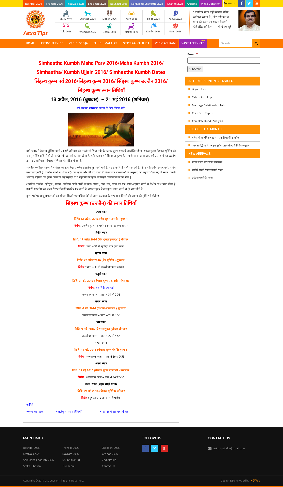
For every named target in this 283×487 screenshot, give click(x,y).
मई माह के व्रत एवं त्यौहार (115, 411)
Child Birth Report (202, 113)
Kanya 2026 (175, 15)
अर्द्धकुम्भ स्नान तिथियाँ (69, 411)
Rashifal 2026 (33, 3)
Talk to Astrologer (203, 97)
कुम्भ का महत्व (35, 411)
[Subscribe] (195, 69)
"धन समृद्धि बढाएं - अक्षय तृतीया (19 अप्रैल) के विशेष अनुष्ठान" (221, 145)
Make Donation (210, 3)
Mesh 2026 (66, 15)
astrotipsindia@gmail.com (229, 448)
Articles (192, 3)
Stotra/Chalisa (32, 466)
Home (30, 43)
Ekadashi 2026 (97, 3)
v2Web (255, 480)
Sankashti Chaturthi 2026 (147, 3)
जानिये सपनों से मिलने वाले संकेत (207, 170)
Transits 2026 (54, 3)
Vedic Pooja (78, 43)
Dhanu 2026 (110, 28)
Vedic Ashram (165, 43)
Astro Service (52, 43)
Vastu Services (193, 42)
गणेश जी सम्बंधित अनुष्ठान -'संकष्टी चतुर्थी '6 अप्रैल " (216, 137)
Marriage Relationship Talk (208, 105)
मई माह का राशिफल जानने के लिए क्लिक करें (101, 108)
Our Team (68, 466)
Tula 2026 (66, 28)
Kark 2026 (131, 15)
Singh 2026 (153, 15)
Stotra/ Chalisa (136, 43)
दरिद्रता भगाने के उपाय (202, 178)
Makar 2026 (131, 28)
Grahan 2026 (175, 3)
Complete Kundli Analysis (207, 121)
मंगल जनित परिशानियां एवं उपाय (207, 162)
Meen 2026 (175, 28)
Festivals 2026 (75, 3)
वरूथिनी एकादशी (105, 287)
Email (192, 54)
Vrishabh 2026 (88, 15)
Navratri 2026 (118, 3)
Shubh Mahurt (105, 43)
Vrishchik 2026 (88, 28)
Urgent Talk (199, 89)
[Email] (223, 61)
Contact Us (108, 466)
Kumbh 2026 (153, 28)
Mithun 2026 (110, 15)
